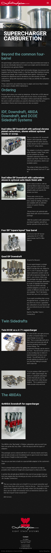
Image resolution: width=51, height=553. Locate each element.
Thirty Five (46, 551)
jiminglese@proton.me (26, 548)
